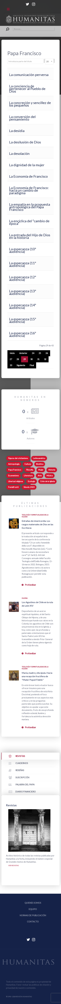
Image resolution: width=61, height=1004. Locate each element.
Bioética (39, 464)
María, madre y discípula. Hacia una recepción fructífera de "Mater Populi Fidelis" (37, 676)
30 (31, 359)
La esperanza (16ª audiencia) (22, 334)
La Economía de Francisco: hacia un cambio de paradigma (29, 190)
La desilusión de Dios (25, 142)
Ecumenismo (13, 475)
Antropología (13, 464)
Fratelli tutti (13, 487)
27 (11, 359)
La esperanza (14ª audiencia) (22, 306)
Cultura (27, 464)
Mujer (40, 470)
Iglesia (25, 598)
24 (33, 353)
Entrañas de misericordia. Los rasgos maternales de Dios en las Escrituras (37, 524)
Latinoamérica (39, 458)
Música (50, 475)
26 (47, 353)
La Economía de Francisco (28, 176)
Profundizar (30, 585)
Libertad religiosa (15, 481)
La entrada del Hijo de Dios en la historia (29, 236)
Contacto (33, 921)
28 (18, 359)
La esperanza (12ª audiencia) (22, 278)
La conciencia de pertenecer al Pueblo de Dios (27, 88)
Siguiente (21, 365)
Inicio (12, 353)
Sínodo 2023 (29, 487)
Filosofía (29, 470)
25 (40, 353)
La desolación (19, 153)
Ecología (31, 481)
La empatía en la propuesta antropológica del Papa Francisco (29, 207)
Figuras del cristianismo (18, 458)
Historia (51, 470)
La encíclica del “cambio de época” (29, 222)
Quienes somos (33, 903)
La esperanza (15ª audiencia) (22, 320)
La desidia (16, 131)
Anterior (23, 353)
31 (38, 359)
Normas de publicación (33, 915)
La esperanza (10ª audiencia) (22, 250)
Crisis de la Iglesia (47, 481)
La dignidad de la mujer (26, 165)
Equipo (33, 909)
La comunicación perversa (28, 74)
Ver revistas (13, 865)
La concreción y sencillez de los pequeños (30, 104)
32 (45, 359)
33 (11, 365)
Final (32, 365)
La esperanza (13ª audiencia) (22, 292)
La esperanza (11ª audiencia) (22, 264)
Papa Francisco (14, 470)
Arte (40, 475)
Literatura (28, 475)
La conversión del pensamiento (22, 118)
